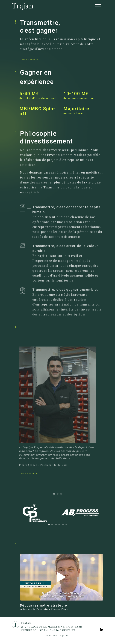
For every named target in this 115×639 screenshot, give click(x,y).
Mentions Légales (57, 635)
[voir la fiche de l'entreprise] (29, 476)
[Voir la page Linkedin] (101, 630)
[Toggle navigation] (98, 6)
